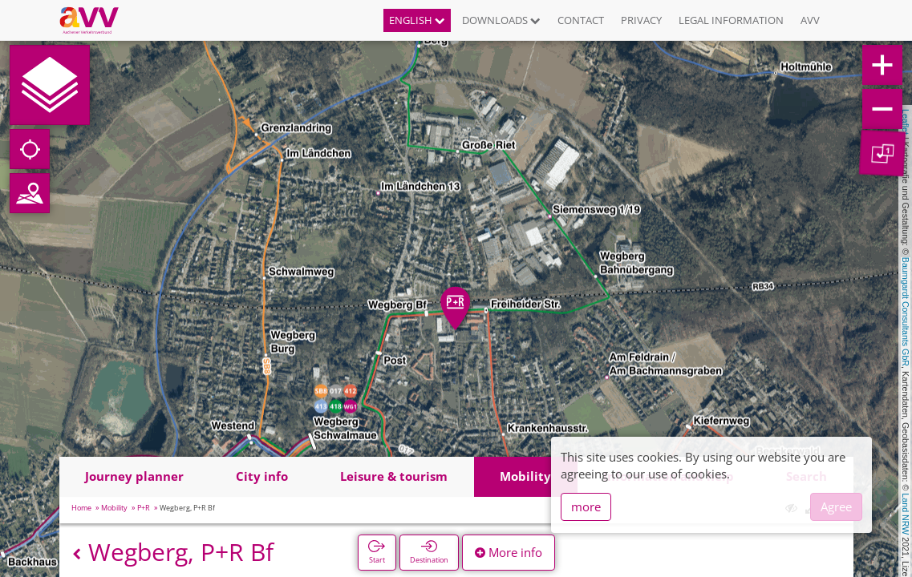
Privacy (641, 20)
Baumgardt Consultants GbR (905, 311)
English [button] (417, 20)
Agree (836, 506)
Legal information (731, 20)
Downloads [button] (501, 20)
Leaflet (905, 122)
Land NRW (905, 514)
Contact (580, 20)
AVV (810, 20)
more (586, 506)
